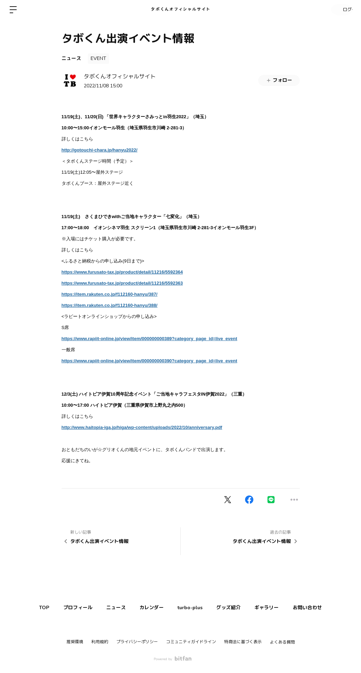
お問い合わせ (319, 607)
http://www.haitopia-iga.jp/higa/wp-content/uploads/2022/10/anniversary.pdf (142, 427)
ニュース (71, 58)
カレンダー (150, 607)
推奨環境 (74, 642)
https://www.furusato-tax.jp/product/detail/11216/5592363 (122, 283)
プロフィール (69, 607)
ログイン (340, 9)
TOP (32, 607)
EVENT (98, 58)
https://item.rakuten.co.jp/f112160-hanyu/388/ (109, 305)
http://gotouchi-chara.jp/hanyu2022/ (100, 150)
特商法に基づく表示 (243, 642)
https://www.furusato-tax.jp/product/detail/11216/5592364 (122, 272)
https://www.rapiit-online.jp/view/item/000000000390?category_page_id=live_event (149, 360)
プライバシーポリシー (137, 642)
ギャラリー (275, 607)
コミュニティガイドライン (191, 642)
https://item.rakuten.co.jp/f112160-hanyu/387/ (109, 294)
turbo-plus (191, 607)
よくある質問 (282, 642)
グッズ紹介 (234, 607)
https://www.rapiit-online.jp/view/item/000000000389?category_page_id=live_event (149, 338)
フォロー (279, 80)
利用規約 (99, 642)
